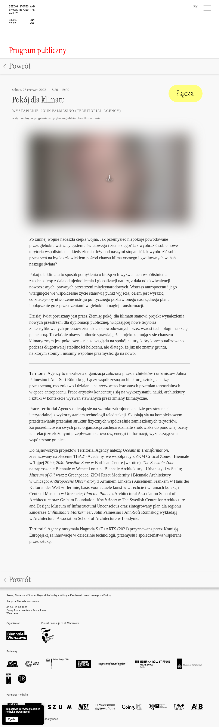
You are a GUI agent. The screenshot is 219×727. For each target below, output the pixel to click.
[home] (17, 12)
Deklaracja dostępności (45, 719)
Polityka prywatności (18, 712)
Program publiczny (37, 50)
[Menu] (207, 8)
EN (195, 7)
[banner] (23, 715)
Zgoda (11, 719)
